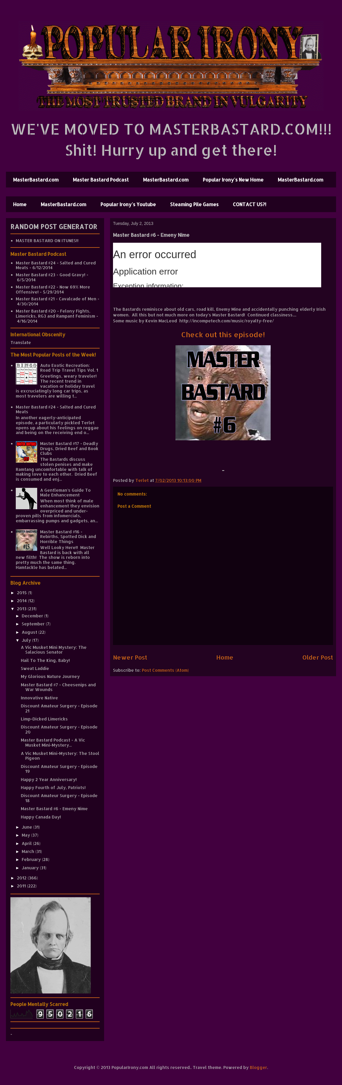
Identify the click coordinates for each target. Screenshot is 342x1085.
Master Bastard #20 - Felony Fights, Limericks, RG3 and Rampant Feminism (55, 313)
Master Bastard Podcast (101, 179)
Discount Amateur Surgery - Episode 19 (59, 769)
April (27, 843)
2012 (22, 877)
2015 (22, 592)
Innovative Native (39, 697)
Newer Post (130, 657)
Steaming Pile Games (194, 204)
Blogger (258, 1067)
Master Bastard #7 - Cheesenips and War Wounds (58, 687)
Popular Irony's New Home (233, 179)
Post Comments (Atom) (165, 670)
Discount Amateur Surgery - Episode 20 (59, 729)
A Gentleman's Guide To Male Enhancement (65, 493)
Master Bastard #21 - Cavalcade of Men (56, 298)
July (27, 640)
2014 (22, 600)
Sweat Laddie (35, 668)
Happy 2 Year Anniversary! (49, 779)
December (33, 615)
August (30, 632)
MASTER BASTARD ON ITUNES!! (47, 240)
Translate (20, 342)
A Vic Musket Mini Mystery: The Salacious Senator (54, 650)
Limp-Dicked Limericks (44, 718)
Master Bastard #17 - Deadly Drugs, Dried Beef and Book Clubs (69, 448)
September (34, 623)
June (27, 826)
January (31, 867)
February (32, 859)
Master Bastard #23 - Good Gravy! (50, 274)
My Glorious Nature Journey (50, 676)
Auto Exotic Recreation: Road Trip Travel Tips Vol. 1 (69, 368)
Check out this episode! (223, 334)
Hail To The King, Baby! (45, 660)
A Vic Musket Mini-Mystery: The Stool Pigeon (60, 756)
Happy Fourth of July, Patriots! (53, 787)
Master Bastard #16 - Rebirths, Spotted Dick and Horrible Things (68, 536)
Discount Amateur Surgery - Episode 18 (59, 798)
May (26, 835)
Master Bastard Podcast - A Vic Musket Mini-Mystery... (53, 742)
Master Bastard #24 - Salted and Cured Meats (56, 265)
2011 (22, 885)
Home (19, 204)
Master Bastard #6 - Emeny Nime (54, 808)
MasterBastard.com (36, 179)
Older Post (317, 657)
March (28, 851)
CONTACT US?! (249, 204)
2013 (22, 608)
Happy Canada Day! (41, 816)
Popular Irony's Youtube (128, 204)
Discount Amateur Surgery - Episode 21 (59, 708)
